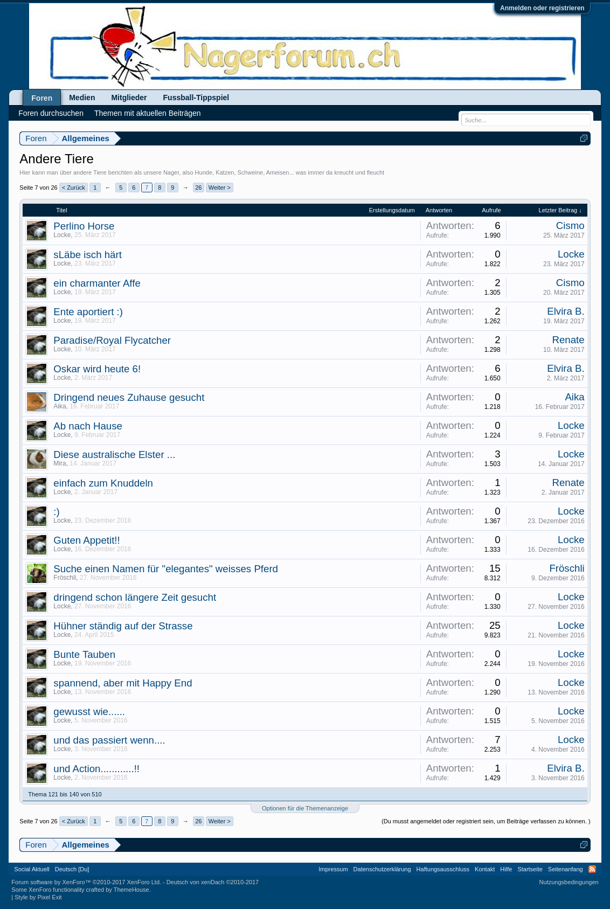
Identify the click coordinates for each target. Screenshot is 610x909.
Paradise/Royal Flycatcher (112, 340)
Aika (59, 406)
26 (198, 187)
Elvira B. (565, 311)
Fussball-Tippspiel (196, 97)
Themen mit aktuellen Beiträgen (147, 113)
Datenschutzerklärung (382, 869)
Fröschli (64, 577)
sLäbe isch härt (87, 254)
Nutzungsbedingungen (569, 882)
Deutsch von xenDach (213, 882)
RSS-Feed (592, 869)
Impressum (333, 869)
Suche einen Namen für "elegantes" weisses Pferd (165, 568)
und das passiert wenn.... (109, 740)
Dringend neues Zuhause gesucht (128, 397)
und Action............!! (96, 768)
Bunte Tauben (84, 654)
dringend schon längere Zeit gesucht (134, 597)
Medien (82, 97)
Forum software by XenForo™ (86, 882)
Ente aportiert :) (88, 311)
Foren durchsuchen (51, 113)
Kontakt (485, 869)
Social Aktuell (31, 869)
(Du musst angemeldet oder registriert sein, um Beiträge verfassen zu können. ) (486, 821)
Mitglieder (129, 97)
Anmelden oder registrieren (542, 8)
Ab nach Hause (87, 426)
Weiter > (220, 187)
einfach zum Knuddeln (103, 483)
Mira (59, 463)
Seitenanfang (565, 869)
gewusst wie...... (89, 711)
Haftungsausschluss (443, 869)
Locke (62, 235)
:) (56, 511)
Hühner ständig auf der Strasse (122, 626)
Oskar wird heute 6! (97, 368)
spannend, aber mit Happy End (122, 683)
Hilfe (506, 869)
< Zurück (73, 187)
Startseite (529, 869)
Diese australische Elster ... (114, 454)
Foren (41, 98)
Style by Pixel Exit (38, 897)
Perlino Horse (83, 226)
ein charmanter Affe (96, 283)
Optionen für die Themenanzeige (305, 808)
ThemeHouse (131, 889)
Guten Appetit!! (86, 540)
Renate (568, 339)
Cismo (570, 225)
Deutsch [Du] (72, 869)
